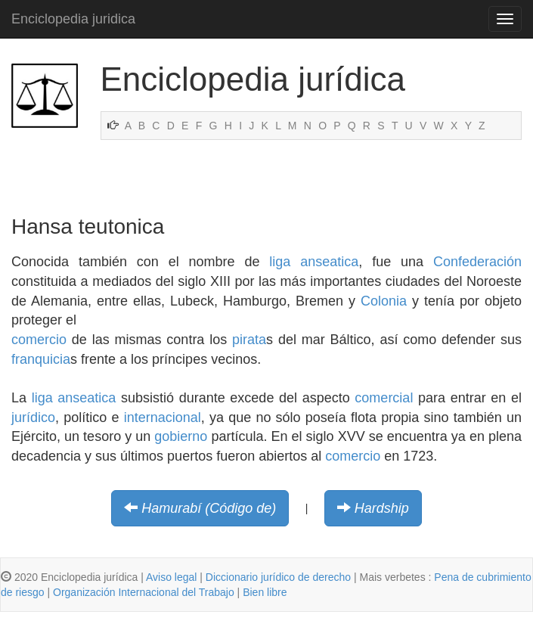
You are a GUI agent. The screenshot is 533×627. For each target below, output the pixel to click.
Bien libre (265, 592)
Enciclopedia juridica (73, 18)
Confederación (477, 261)
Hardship (382, 508)
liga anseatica (313, 261)
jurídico (33, 417)
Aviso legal (171, 577)
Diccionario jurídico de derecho (278, 577)
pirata (249, 339)
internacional (162, 417)
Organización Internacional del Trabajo (143, 592)
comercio (39, 339)
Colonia (384, 301)
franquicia (40, 359)
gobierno (180, 436)
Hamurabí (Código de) (208, 508)
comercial (384, 397)
